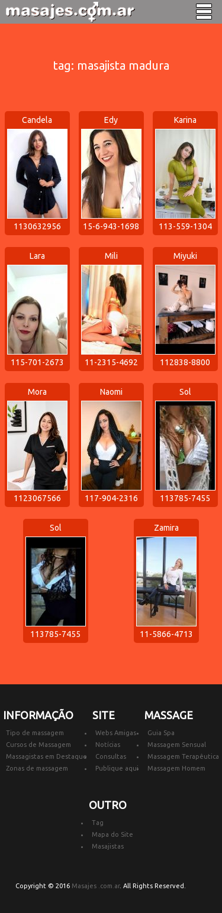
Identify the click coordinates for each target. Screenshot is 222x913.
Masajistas (108, 846)
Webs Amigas (115, 732)
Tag (98, 822)
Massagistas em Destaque (46, 756)
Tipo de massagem (35, 732)
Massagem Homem (176, 768)
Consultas (110, 756)
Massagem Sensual (176, 744)
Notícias (107, 744)
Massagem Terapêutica (183, 756)
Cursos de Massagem (38, 744)
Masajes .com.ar (96, 885)
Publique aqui (117, 768)
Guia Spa (161, 732)
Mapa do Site (112, 834)
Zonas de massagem (37, 768)
